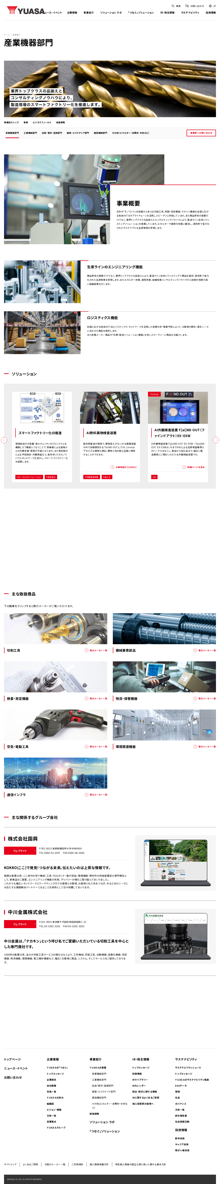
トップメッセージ (55, 1073)
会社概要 (51, 1085)
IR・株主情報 (167, 12)
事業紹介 (89, 12)
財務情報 (137, 1073)
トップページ (12, 1059)
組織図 (50, 1103)
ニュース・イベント (52, 12)
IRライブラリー (140, 1079)
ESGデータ (181, 1085)
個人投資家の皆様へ (143, 1103)
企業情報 (72, 12)
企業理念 (51, 1079)
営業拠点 (51, 1121)
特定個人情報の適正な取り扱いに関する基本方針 (140, 1164)
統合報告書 (181, 1115)
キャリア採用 (181, 1144)
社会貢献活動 (182, 1121)
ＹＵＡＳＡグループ (56, 1127)
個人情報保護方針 (99, 1164)
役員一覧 (51, 1091)
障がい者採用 (182, 1150)
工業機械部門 (30, 132)
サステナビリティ (190, 12)
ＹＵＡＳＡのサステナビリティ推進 (192, 1079)
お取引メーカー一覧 (55, 1164)
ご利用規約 (77, 1164)
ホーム (7, 34)
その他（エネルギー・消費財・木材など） (131, 132)
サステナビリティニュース (188, 1067)
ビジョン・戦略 (54, 1109)
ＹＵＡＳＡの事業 (98, 1067)
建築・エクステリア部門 (78, 132)
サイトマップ (10, 1164)
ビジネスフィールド (42, 122)
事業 (26, 122)
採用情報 (211, 12)
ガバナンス (180, 1103)
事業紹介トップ (11, 122)
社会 (177, 1097)
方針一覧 (51, 1115)
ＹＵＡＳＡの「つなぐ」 (57, 1067)
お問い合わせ (13, 1077)
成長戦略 (60, 122)
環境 (177, 1091)
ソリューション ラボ (111, 12)
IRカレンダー (139, 1085)
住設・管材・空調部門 (52, 132)
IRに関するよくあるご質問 (145, 1097)
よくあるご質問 (30, 1164)
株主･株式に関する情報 (144, 1091)
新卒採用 (180, 1138)
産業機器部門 (12, 132)
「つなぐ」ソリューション (141, 12)
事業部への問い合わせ (201, 132)
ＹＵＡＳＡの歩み (55, 1097)
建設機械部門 (100, 132)
